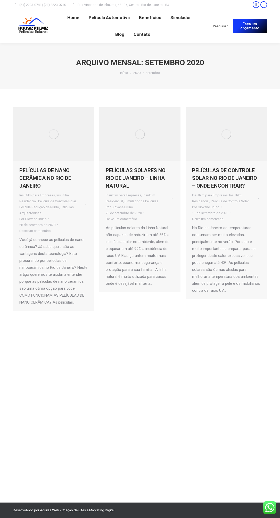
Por (33, 219)
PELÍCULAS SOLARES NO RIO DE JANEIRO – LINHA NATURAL (136, 178)
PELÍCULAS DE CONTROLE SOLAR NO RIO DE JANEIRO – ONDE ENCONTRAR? (224, 178)
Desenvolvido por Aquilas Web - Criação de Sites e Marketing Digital (63, 510)
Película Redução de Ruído (39, 207)
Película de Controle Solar (57, 201)
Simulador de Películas (141, 201)
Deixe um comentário (35, 231)
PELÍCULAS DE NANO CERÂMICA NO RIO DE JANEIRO (45, 178)
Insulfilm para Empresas (37, 195)
